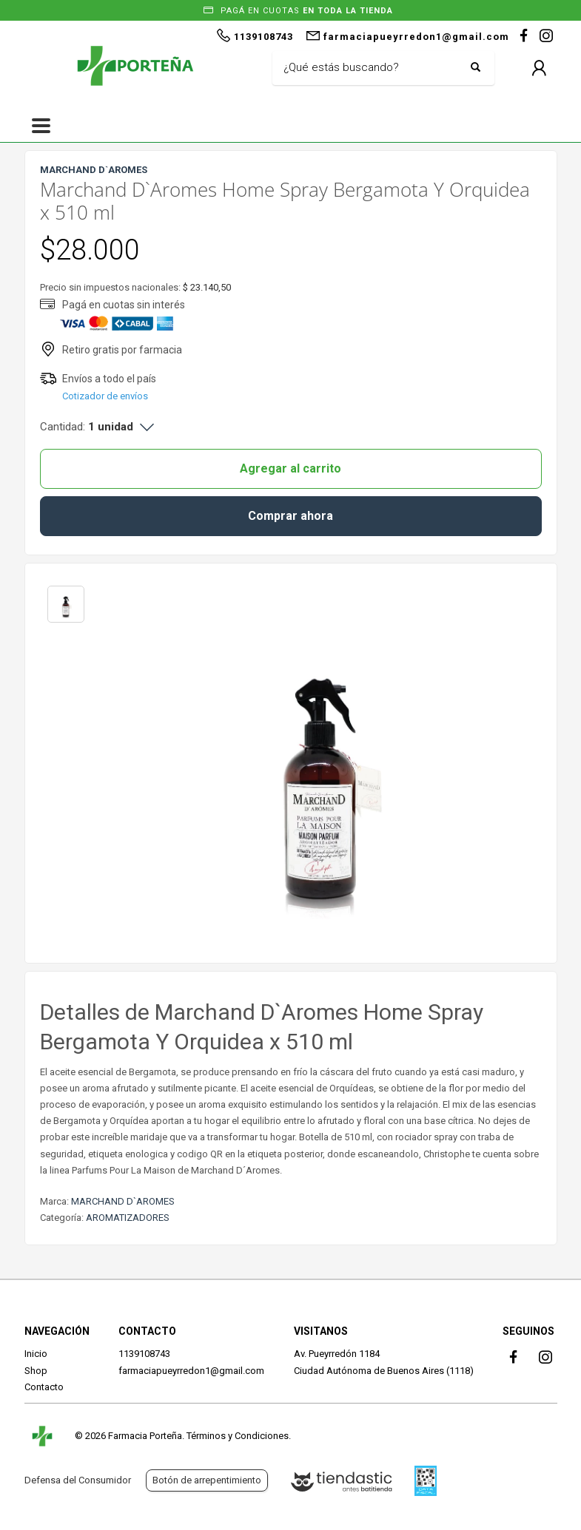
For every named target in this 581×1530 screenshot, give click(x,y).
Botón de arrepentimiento (206, 1480)
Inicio (35, 1353)
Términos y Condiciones (238, 1435)
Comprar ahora (290, 516)
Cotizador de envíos (105, 396)
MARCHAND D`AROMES (123, 1201)
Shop (35, 1370)
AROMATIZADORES (127, 1217)
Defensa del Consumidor (77, 1480)
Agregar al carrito (290, 468)
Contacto (44, 1386)
